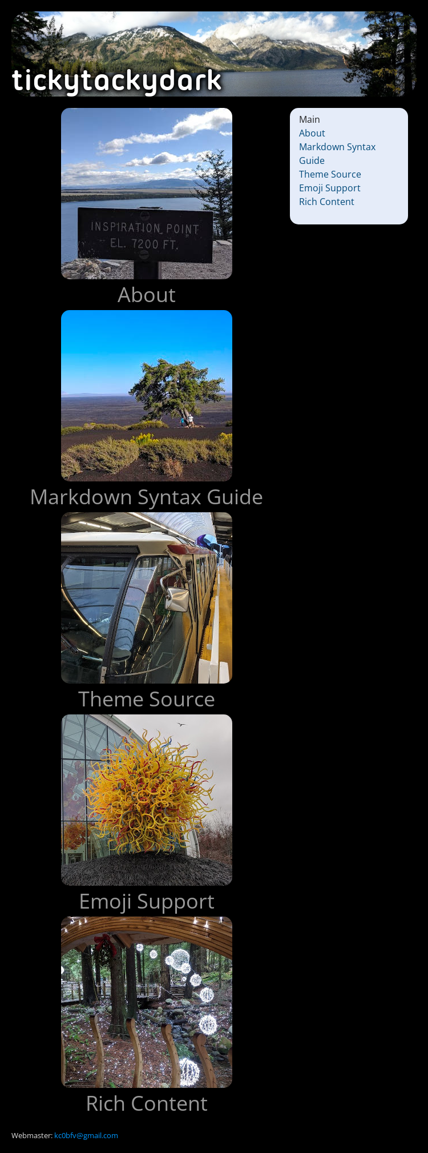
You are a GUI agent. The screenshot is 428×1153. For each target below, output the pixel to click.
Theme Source (330, 174)
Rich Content (326, 201)
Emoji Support (330, 188)
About (312, 133)
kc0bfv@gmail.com (86, 1135)
